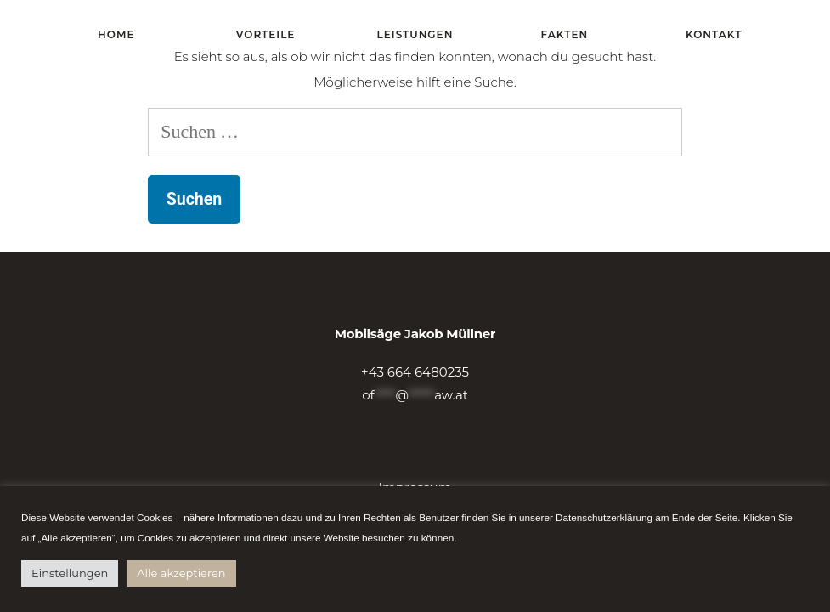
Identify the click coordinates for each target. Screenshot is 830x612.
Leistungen (415, 34)
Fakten (565, 34)
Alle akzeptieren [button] (181, 573)
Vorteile (266, 34)
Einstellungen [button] (69, 573)
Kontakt (714, 34)
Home (116, 34)
